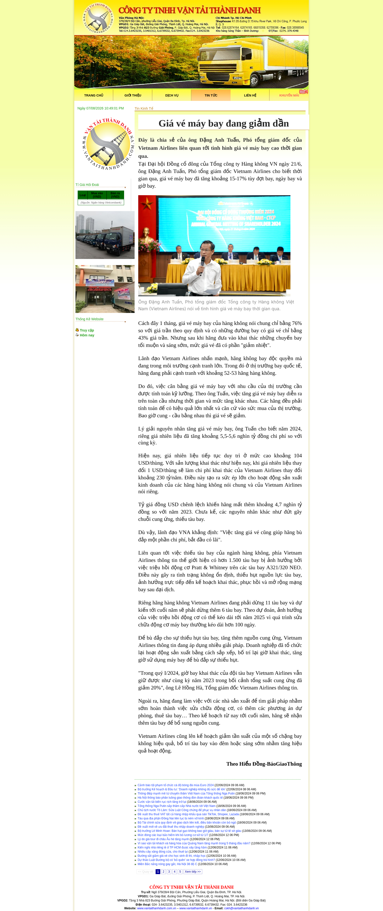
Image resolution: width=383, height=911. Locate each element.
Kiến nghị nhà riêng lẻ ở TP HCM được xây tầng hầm (172, 847)
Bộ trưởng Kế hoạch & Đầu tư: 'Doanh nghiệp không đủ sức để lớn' (182, 789)
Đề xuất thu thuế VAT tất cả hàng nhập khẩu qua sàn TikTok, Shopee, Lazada (188, 814)
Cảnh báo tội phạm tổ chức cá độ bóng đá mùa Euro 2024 (176, 785)
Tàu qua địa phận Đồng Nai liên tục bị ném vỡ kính (171, 818)
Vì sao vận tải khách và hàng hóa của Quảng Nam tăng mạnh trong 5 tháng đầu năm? (194, 843)
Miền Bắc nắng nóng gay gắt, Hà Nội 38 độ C (167, 864)
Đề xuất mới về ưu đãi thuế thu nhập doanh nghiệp (171, 826)
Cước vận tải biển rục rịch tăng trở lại (162, 802)
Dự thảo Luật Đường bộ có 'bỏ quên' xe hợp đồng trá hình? (176, 860)
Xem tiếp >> (193, 871)
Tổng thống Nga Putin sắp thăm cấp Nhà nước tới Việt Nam (176, 806)
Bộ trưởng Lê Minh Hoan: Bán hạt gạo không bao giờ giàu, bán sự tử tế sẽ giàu (189, 831)
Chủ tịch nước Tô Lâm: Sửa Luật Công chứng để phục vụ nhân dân (182, 810)
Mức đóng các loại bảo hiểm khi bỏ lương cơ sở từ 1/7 (173, 835)
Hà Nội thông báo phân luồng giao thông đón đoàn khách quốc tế (180, 797)
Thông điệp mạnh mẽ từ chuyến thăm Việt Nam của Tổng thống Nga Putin (186, 793)
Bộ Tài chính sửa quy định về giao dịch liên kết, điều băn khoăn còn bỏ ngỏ (187, 822)
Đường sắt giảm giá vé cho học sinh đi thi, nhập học (172, 855)
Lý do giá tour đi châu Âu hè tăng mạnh (163, 839)
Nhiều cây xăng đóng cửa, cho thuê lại (163, 851)
